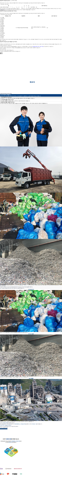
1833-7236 (41, 46)
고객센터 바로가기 (3, 428)
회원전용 (2, 9)
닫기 (1, 53)
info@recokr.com (36, 46)
